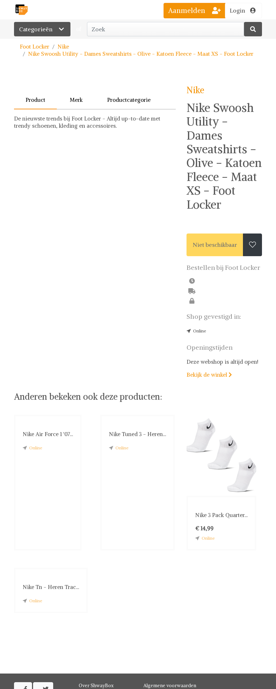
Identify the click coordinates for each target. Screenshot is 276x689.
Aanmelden (194, 10)
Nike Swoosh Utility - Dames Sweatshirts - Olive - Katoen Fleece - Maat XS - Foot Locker (140, 53)
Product (35, 99)
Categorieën (42, 29)
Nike (63, 46)
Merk (76, 99)
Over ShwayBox (96, 686)
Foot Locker (34, 46)
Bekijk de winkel (209, 374)
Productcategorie (129, 99)
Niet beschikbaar (215, 244)
